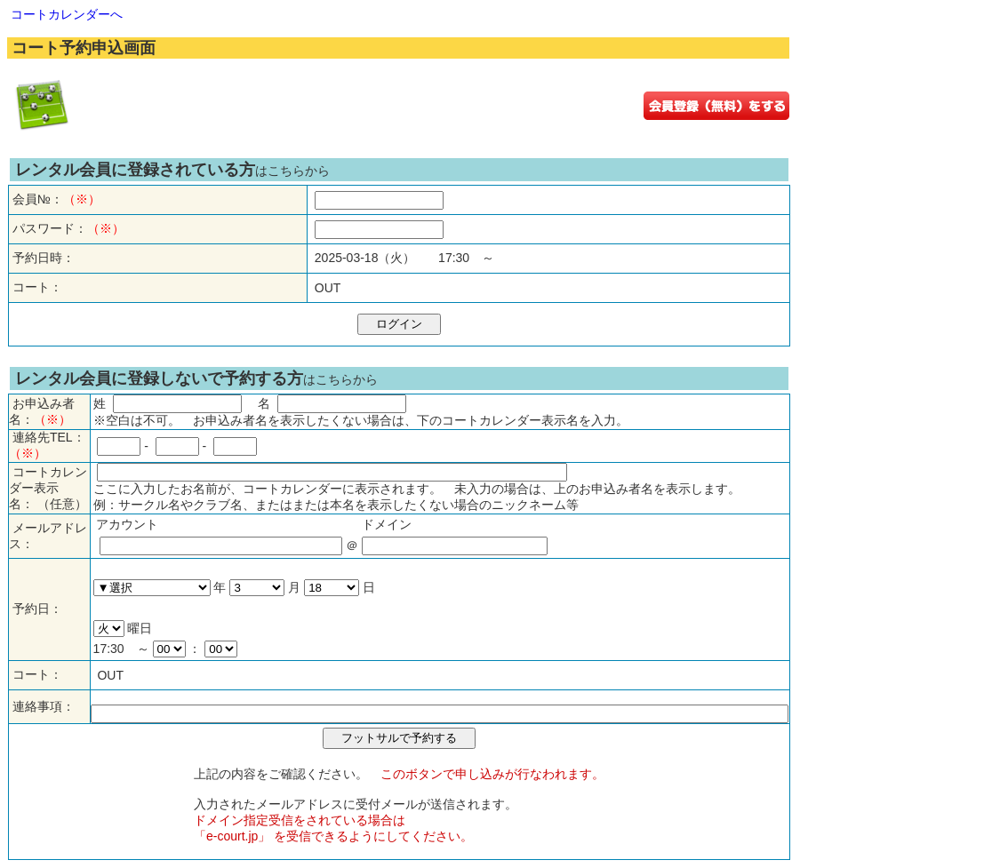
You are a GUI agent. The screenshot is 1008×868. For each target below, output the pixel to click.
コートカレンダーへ (67, 14)
